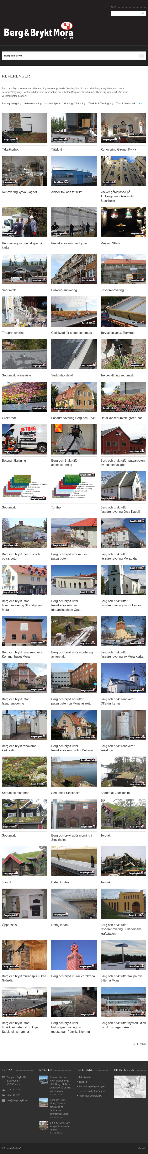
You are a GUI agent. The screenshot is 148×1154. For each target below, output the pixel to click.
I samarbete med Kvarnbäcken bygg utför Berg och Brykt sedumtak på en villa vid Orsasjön (60, 1084)
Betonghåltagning (11, 103)
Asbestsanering (33, 103)
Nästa (143, 1043)
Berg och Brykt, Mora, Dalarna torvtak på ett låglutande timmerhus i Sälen (59, 1107)
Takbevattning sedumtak (117, 375)
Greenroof (9, 418)
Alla (140, 103)
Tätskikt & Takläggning (101, 103)
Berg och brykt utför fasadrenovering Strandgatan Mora (22, 605)
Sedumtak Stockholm (65, 793)
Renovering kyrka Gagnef (19, 192)
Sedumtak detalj (62, 375)
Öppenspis (9, 925)
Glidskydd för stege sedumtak (71, 332)
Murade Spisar (53, 103)
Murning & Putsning (74, 103)
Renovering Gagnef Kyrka (118, 149)
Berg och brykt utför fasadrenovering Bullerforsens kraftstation (121, 929)
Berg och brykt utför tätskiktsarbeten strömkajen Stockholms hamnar (21, 1027)
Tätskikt (56, 149)
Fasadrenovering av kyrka (69, 243)
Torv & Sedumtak (125, 103)
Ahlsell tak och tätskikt (66, 192)
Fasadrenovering (112, 290)
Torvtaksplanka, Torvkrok (118, 332)
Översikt (142, 1148)
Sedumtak (9, 290)
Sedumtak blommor (15, 793)
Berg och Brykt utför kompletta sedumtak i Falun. (60, 1126)
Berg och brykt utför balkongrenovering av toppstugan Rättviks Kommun (71, 1027)
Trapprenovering (13, 332)
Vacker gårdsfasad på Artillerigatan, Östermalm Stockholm (118, 196)
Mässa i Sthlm (110, 243)
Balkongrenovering (64, 290)
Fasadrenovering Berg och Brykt (73, 418)
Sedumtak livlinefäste (16, 375)
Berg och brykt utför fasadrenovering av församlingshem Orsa (66, 605)
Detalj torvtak (60, 882)
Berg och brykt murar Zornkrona (73, 976)
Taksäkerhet (10, 149)
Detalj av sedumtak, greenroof (121, 418)
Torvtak (56, 507)
